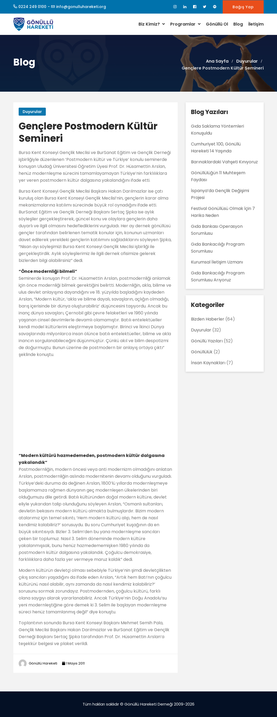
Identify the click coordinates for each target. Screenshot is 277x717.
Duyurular (32, 111)
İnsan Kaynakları (208, 363)
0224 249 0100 (32, 6)
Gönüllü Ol (217, 24)
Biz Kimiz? (151, 24)
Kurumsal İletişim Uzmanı (217, 262)
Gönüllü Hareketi (43, 663)
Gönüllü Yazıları (207, 341)
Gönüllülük (202, 352)
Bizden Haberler (207, 319)
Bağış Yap (243, 7)
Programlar (185, 24)
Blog (238, 24)
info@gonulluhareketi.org (81, 6)
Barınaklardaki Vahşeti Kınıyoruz (224, 162)
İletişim (256, 24)
